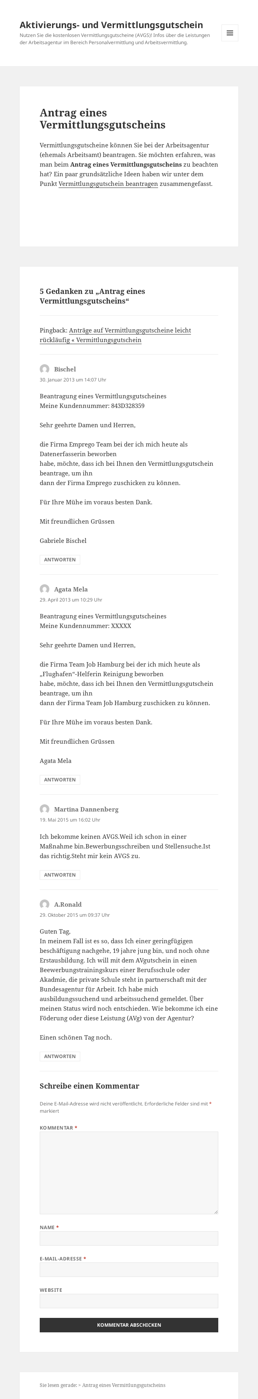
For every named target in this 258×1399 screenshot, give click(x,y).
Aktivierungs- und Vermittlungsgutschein (111, 24)
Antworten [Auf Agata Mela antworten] (60, 779)
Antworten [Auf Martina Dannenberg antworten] (60, 874)
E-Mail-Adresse (63, 1258)
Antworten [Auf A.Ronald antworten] (60, 1056)
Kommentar (58, 1127)
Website (51, 1290)
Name (49, 1227)
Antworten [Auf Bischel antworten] (60, 559)
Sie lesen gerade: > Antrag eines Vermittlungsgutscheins (102, 1385)
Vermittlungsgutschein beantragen (108, 183)
